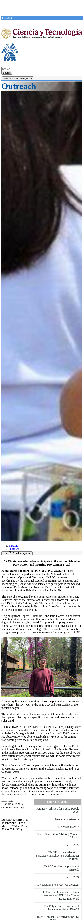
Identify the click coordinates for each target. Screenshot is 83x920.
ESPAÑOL (7, 18)
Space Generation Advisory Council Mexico (58, 836)
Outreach (14, 548)
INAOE (13, 545)
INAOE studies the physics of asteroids (61, 868)
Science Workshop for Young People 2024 (57, 810)
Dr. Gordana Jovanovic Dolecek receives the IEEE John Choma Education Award (60, 895)
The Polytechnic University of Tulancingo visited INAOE (61, 908)
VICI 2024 (73, 877)
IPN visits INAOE (68, 826)
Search (7, 72)
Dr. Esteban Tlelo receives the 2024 (58, 884)
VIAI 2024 (72, 844)
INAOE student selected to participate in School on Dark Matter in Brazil (57, 855)
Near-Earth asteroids (67, 819)
